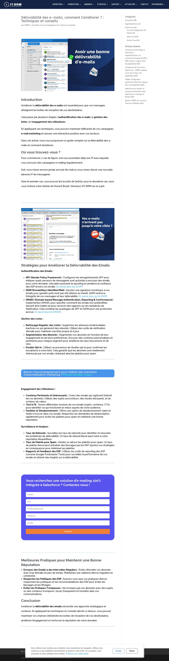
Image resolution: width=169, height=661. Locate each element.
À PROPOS (101, 4)
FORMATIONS (73, 4)
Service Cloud (132, 40)
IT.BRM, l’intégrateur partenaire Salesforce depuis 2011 (136, 82)
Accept (118, 651)
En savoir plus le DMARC (48, 312)
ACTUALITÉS (130, 4)
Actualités (71, 25)
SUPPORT (115, 4)
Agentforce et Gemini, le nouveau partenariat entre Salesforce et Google (135, 91)
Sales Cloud (131, 37)
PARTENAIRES (157, 4)
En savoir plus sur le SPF (69, 286)
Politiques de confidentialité (77, 654)
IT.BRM (26, 25)
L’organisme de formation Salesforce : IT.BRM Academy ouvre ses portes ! (136, 70)
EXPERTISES (57, 4)
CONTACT (145, 4)
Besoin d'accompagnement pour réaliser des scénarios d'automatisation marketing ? (60, 373)
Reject (132, 651)
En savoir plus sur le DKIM (93, 296)
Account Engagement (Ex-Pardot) (53, 25)
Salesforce (129, 28)
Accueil (25, 651)
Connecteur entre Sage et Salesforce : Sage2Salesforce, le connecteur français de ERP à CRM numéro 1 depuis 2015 (136, 55)
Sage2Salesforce (131, 24)
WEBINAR (88, 4)
